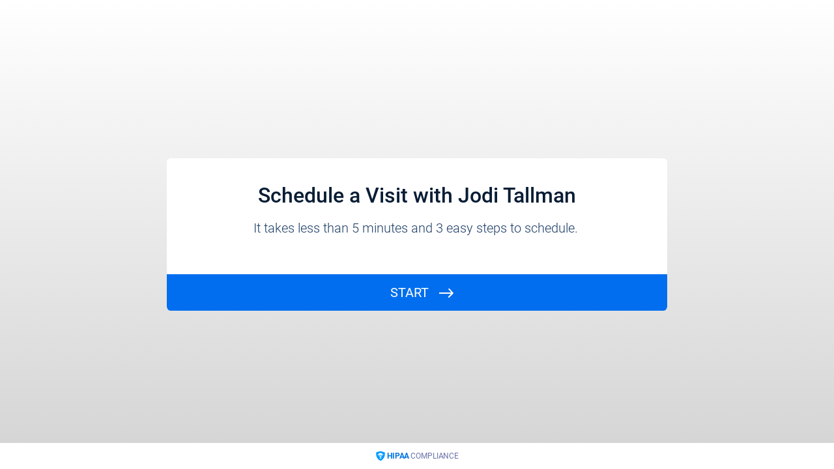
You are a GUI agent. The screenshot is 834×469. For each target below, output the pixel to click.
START (409, 292)
